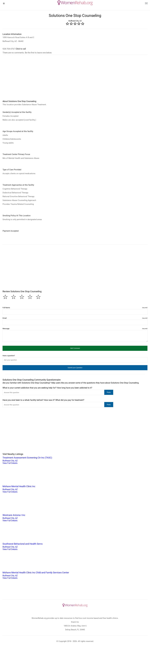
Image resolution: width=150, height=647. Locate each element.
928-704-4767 (14, 49)
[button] (75, 348)
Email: (75, 318)
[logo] (75, 2)
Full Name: (75, 308)
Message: (75, 329)
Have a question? (9, 356)
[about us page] (146, 4)
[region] (75, 79)
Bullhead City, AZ (75, 460)
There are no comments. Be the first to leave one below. (27, 52)
